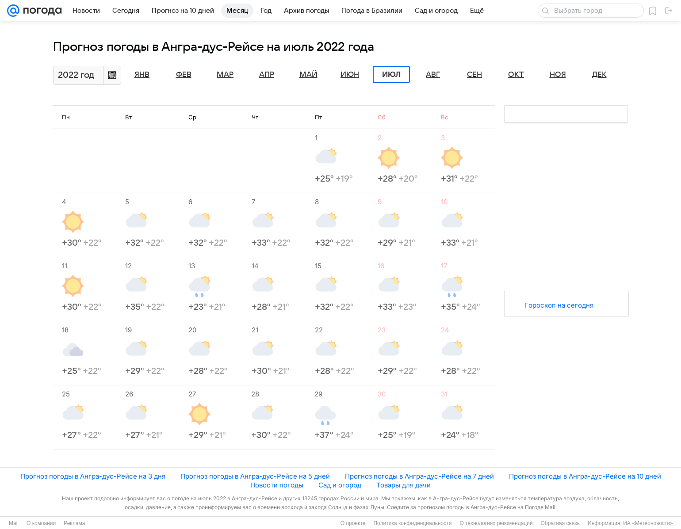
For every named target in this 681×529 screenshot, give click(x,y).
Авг (433, 75)
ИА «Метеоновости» (648, 523)
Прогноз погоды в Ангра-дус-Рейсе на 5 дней (255, 476)
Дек (599, 75)
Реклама (74, 523)
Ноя (558, 75)
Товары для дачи (403, 485)
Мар (225, 75)
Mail (14, 523)
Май (308, 75)
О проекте (353, 523)
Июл (391, 75)
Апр (266, 75)
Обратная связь (560, 523)
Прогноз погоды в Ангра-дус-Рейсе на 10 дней (585, 476)
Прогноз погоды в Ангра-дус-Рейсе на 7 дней (419, 476)
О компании (41, 523)
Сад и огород (339, 485)
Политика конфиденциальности (412, 523)
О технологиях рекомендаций (495, 523)
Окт (516, 75)
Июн (349, 75)
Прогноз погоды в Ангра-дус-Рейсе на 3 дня (92, 476)
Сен (474, 75)
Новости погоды (276, 485)
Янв (141, 75)
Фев (183, 75)
